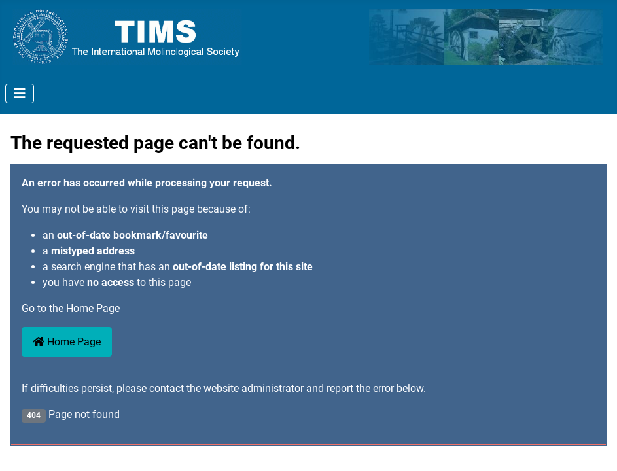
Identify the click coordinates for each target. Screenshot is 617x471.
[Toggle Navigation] (19, 93)
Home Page (67, 342)
